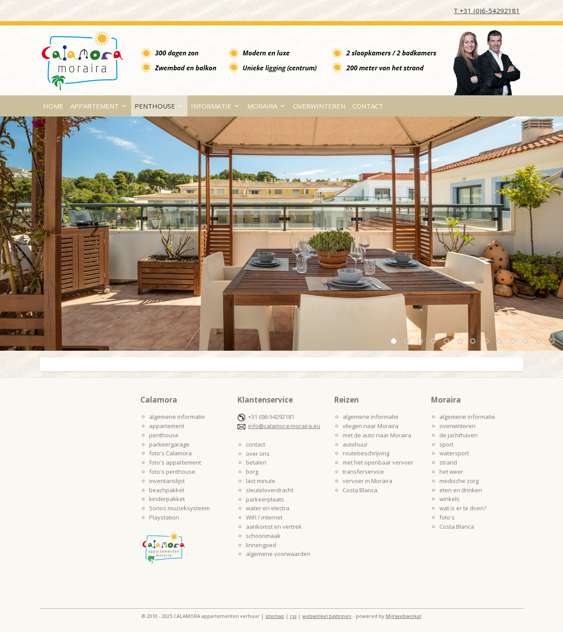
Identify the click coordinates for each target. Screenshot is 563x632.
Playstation (164, 517)
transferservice (363, 472)
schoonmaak (263, 536)
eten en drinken (460, 490)
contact (255, 444)
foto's (447, 517)
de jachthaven (458, 435)
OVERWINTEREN (319, 106)
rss (293, 616)
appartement (166, 426)
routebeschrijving (366, 453)
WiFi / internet (264, 517)
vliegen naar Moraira (370, 426)
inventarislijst (167, 481)
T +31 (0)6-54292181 (486, 10)
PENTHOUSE (159, 106)
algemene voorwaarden (278, 554)
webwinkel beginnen (326, 616)
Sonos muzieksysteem (179, 508)
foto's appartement (175, 462)
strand (448, 462)
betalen (256, 462)
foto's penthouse (172, 472)
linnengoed (261, 545)
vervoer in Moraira (367, 481)
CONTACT (367, 106)
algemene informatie (177, 417)
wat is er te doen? (462, 508)
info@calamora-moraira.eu (284, 426)
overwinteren (457, 426)
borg (252, 472)
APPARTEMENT (99, 106)
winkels (449, 499)
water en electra (267, 508)
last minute (260, 481)
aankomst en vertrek (274, 526)
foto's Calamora (170, 453)
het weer (451, 472)
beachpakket (166, 490)
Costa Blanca (360, 490)
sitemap (274, 616)
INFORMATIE (215, 106)
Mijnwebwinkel (403, 616)
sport (446, 444)
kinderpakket (167, 499)
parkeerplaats (265, 499)
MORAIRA (266, 106)
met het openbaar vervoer (378, 462)
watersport (454, 453)
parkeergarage (169, 444)
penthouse (164, 435)
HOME (53, 106)
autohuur (355, 444)
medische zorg (459, 481)
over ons (258, 454)
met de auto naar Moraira (377, 435)
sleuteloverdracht (269, 490)
